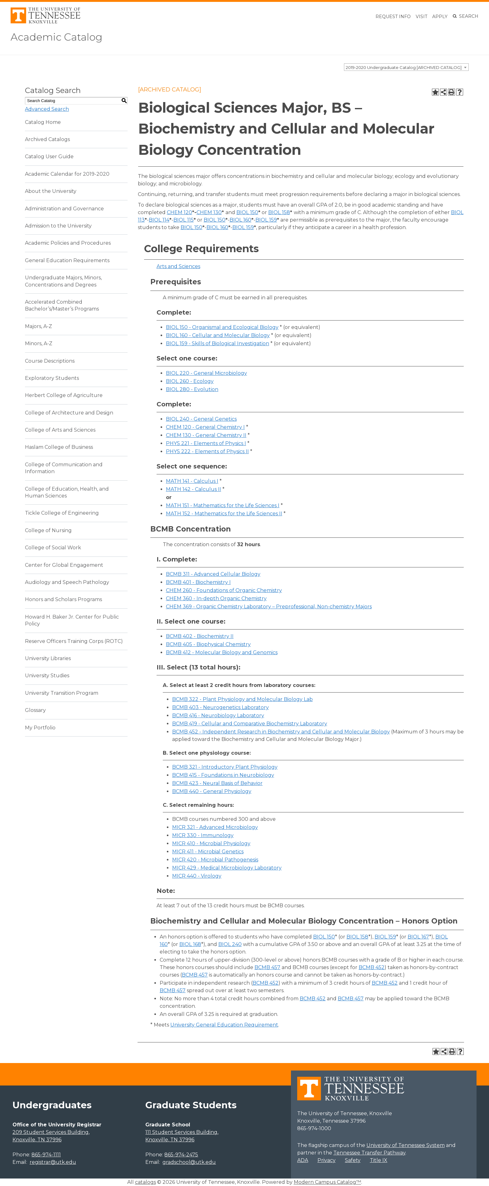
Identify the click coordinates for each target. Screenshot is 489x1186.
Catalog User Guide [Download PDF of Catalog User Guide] (49, 156)
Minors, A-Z (38, 343)
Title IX (378, 1160)
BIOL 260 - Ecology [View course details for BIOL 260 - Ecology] (190, 381)
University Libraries (48, 658)
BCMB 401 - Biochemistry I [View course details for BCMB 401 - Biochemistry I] (198, 582)
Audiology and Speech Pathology (67, 582)
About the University (50, 191)
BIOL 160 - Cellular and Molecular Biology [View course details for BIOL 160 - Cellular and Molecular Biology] (218, 335)
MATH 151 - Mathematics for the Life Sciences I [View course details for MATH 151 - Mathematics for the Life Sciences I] (222, 505)
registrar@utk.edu (53, 1162)
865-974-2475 (181, 1155)
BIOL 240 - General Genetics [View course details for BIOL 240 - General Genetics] (201, 419)
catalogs (145, 1182)
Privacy (326, 1160)
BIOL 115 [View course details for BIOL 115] (183, 220)
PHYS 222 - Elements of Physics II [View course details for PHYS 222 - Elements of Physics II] (207, 451)
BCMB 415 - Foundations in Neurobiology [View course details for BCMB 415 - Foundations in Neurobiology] (223, 775)
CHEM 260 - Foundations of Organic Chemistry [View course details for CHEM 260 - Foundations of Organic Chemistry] (224, 590)
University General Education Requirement (224, 1025)
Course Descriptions (50, 361)
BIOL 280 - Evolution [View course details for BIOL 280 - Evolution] (192, 389)
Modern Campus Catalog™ (327, 1182)
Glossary (35, 710)
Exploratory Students (52, 378)
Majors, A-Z (38, 326)
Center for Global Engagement (64, 565)
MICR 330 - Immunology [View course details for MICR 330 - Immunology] (203, 835)
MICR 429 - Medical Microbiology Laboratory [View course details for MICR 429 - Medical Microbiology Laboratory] (227, 868)
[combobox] (406, 67)
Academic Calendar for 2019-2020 (67, 174)
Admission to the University (58, 226)
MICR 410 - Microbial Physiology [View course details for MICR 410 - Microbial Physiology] (211, 843)
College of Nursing (48, 530)
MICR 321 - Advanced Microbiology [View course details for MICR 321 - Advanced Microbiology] (215, 827)
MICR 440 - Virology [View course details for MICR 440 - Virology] (196, 876)
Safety (353, 1160)
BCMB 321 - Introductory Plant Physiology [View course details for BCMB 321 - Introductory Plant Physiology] (225, 767)
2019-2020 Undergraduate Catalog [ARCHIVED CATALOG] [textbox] (404, 67)
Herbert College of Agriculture (64, 395)
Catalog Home (43, 122)
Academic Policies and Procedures (68, 243)
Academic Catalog (56, 37)
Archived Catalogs (47, 139)
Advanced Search (47, 109)
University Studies (47, 676)
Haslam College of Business (59, 447)
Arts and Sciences (178, 266)
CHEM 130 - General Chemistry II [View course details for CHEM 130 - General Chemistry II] (206, 435)
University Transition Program (61, 693)
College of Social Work (53, 548)
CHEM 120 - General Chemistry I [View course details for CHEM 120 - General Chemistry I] (205, 427)
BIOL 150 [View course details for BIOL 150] (247, 212)
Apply (440, 16)
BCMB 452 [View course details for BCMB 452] (372, 967)
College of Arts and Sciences (60, 430)
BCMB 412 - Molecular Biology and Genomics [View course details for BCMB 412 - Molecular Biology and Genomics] (222, 652)
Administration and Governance (64, 209)
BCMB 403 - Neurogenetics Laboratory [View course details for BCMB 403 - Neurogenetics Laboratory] (220, 707)
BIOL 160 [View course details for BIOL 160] (240, 220)
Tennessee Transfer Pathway (369, 1153)
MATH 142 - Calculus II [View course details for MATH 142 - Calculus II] (193, 489)
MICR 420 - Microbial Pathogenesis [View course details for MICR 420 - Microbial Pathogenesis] (215, 860)
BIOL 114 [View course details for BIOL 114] (159, 220)
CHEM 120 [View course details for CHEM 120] (179, 212)
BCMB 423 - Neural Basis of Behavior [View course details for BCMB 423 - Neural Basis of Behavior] (217, 783)
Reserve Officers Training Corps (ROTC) (74, 641)
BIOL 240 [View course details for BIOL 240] (230, 944)
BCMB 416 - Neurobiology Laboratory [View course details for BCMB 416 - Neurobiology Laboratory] (218, 715)
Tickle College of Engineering (62, 513)
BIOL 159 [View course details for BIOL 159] (266, 220)
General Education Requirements (67, 260)
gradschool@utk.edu (189, 1162)
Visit (421, 16)
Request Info (393, 16)
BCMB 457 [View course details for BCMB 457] (267, 967)
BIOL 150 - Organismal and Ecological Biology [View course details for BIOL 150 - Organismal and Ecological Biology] (222, 327)
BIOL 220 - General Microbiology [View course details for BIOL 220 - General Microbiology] (206, 373)
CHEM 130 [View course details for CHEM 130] (209, 212)
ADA (302, 1160)
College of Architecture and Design (69, 413)
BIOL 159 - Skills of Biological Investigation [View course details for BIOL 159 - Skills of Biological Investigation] (217, 343)
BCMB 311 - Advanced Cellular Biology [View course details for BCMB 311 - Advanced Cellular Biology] (213, 574)
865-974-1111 (46, 1155)
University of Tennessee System (405, 1145)
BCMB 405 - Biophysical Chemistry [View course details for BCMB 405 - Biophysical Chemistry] (208, 644)
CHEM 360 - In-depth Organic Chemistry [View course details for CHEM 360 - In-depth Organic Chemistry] (216, 598)
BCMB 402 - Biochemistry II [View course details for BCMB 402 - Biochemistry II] (200, 636)
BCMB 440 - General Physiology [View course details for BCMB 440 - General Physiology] (211, 791)
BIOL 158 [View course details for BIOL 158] (279, 212)
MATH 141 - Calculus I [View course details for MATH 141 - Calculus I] (192, 481)
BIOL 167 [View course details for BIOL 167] (418, 937)
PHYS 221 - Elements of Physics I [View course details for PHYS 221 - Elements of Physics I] (206, 443)
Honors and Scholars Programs (63, 599)
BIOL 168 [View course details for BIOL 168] (190, 944)
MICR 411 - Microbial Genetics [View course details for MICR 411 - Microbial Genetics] (208, 852)
